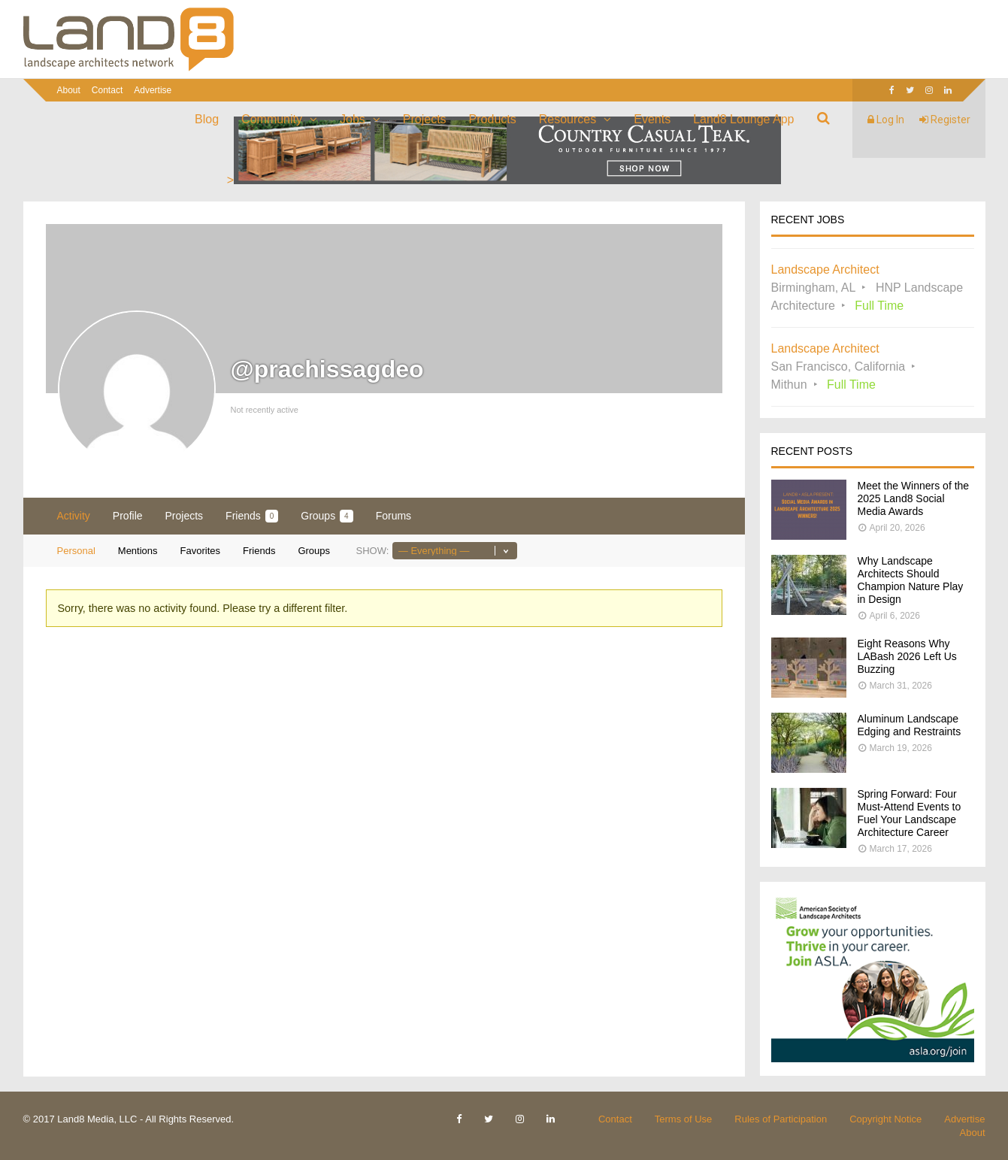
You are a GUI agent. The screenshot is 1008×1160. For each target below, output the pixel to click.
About (68, 90)
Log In (885, 120)
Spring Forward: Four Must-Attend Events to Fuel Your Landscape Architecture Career (909, 813)
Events (652, 119)
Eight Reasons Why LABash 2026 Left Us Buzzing (907, 656)
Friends (252, 516)
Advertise (152, 90)
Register (944, 120)
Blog (207, 119)
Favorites (200, 550)
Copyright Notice (885, 1119)
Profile (128, 516)
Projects (424, 119)
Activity (73, 516)
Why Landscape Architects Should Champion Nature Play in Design (911, 580)
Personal (76, 550)
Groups (327, 516)
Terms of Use (684, 1119)
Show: (372, 550)
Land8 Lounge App (743, 119)
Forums (393, 516)
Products (492, 119)
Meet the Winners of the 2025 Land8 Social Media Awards (914, 498)
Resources (567, 119)
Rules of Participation (780, 1119)
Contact (107, 90)
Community (271, 119)
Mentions (138, 550)
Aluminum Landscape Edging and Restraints (909, 725)
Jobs (352, 119)
